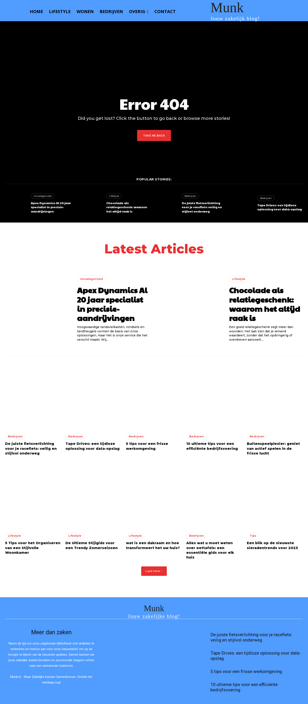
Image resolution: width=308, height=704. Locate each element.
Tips (253, 535)
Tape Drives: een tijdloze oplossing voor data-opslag (279, 207)
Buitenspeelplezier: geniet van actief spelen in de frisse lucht (273, 448)
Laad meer (154, 571)
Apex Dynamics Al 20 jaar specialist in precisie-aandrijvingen (51, 207)
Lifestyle (114, 196)
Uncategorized (43, 196)
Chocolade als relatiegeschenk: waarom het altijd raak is (126, 207)
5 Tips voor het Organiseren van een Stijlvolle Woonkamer (32, 548)
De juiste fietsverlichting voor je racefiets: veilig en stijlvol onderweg (202, 207)
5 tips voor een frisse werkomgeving (246, 671)
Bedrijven (190, 196)
